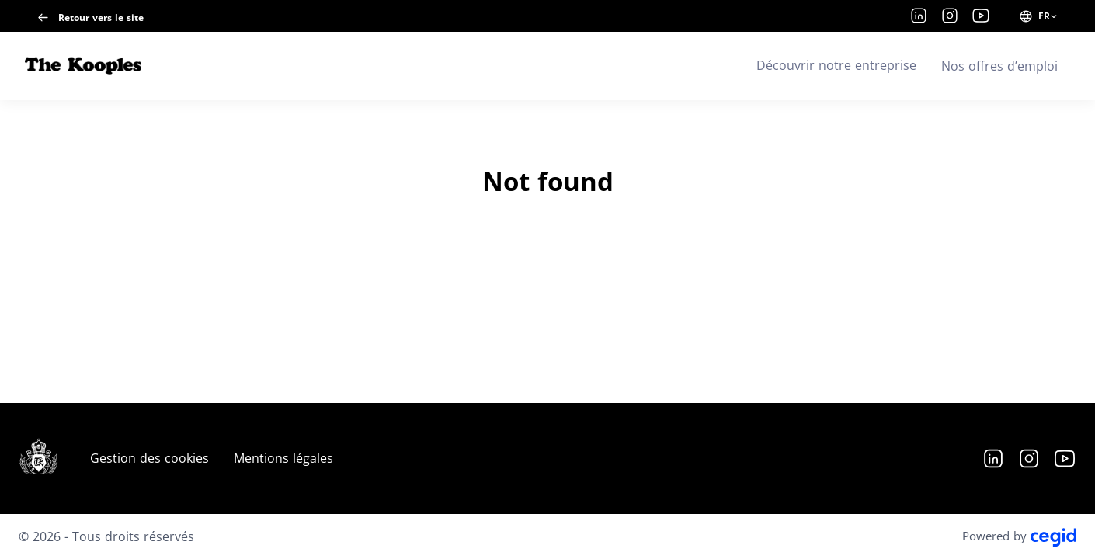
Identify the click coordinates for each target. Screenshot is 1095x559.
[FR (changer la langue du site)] (1038, 16)
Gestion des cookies (149, 458)
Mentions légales (283, 458)
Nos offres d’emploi (999, 66)
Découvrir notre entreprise (836, 65)
